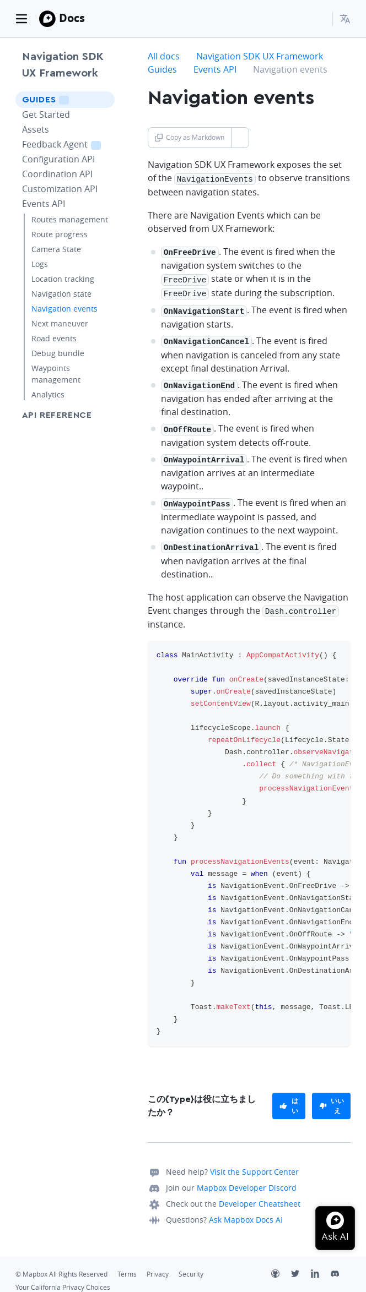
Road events (54, 338)
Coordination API (57, 174)
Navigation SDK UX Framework (63, 65)
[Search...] (319, 19)
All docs (164, 56)
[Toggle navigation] (21, 18)
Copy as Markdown (189, 137)
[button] (345, 18)
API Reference (57, 415)
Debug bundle (57, 353)
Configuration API (58, 159)
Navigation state (61, 293)
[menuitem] (345, 18)
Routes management (69, 219)
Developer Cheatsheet (259, 1193)
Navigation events (64, 308)
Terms (127, 1263)
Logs (39, 264)
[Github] (281, 1264)
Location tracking (62, 279)
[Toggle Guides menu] (103, 99)
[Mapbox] (47, 18)
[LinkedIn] (321, 1264)
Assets (35, 129)
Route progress (59, 234)
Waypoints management (55, 374)
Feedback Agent (68, 144)
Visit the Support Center (254, 1161)
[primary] (288, 1095)
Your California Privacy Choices (62, 1277)
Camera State (56, 249)
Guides (60, 99)
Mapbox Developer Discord (247, 1177)
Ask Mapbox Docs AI (246, 1209)
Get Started (46, 114)
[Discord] (341, 1264)
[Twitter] (301, 1264)
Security (191, 1263)
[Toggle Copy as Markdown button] (240, 138)
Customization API (60, 189)
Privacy (158, 1263)
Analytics (47, 394)
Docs (72, 17)
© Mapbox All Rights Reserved (61, 1263)
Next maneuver (59, 323)
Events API (43, 204)
